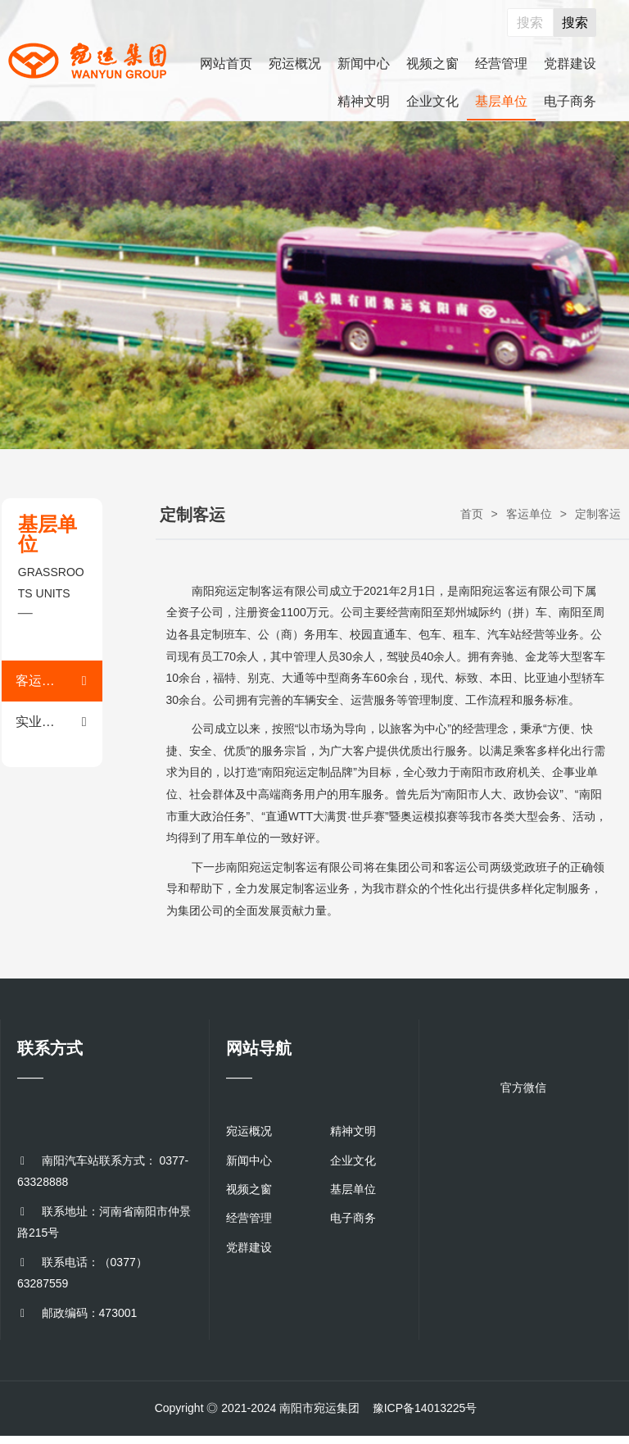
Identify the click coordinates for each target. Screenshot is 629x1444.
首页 (471, 513)
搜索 (575, 23)
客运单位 (529, 513)
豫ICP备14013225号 (425, 1407)
